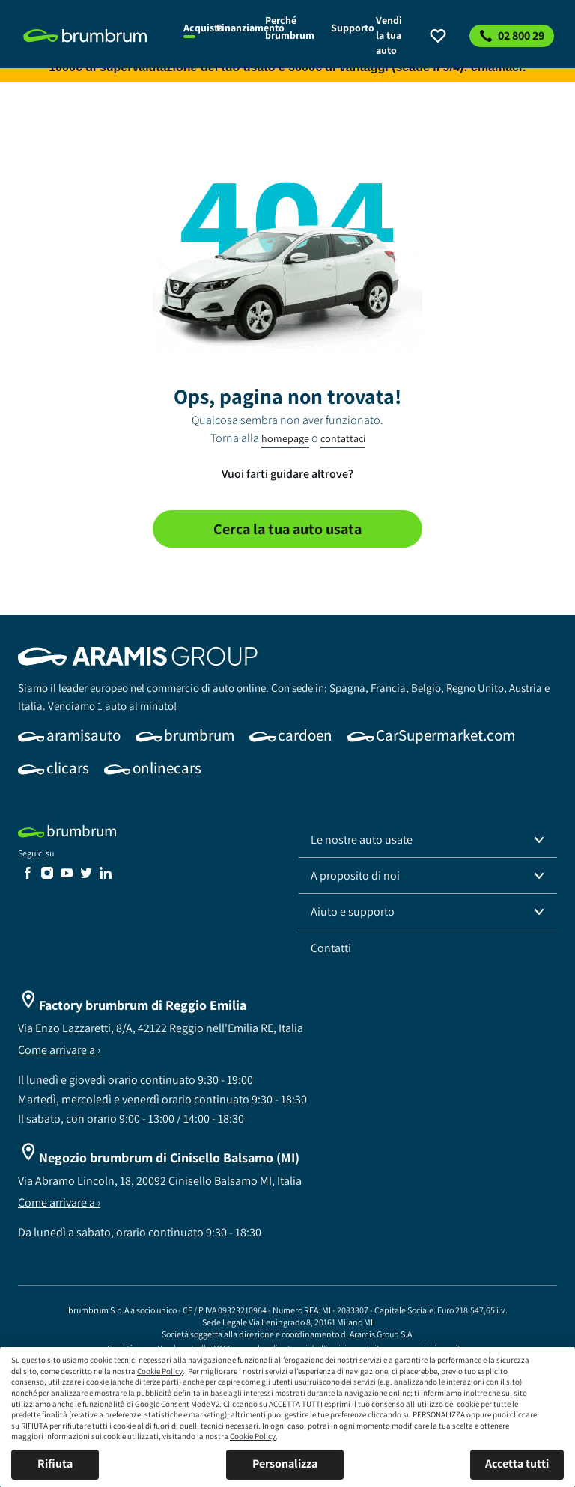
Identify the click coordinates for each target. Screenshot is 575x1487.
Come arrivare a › (59, 1050)
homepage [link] (285, 438)
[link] (94, 36)
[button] (428, 840)
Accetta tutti (517, 1463)
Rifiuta (55, 1463)
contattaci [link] (342, 438)
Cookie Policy (160, 1371)
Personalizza (284, 1463)
